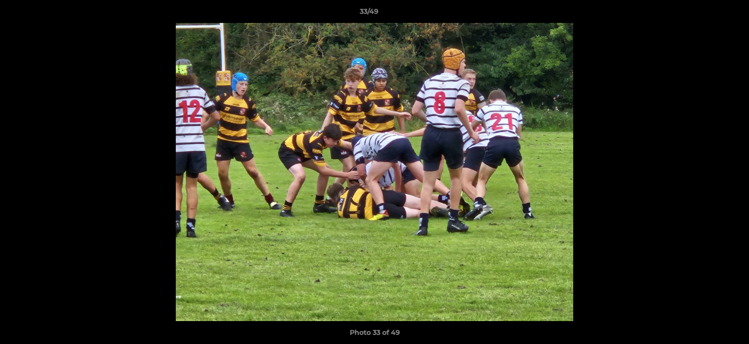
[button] (709, 14)
